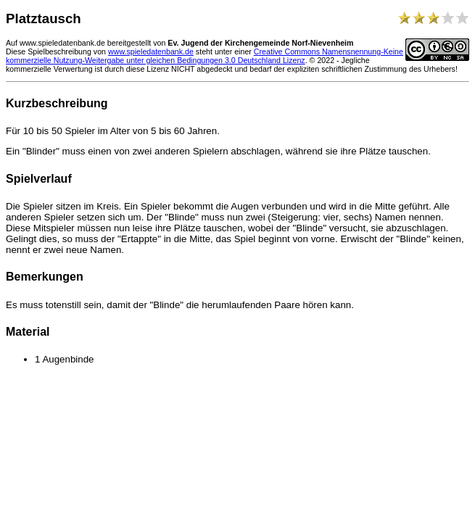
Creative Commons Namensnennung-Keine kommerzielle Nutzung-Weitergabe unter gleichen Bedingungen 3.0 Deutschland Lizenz (204, 56)
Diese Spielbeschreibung (48, 51)
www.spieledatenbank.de (151, 51)
